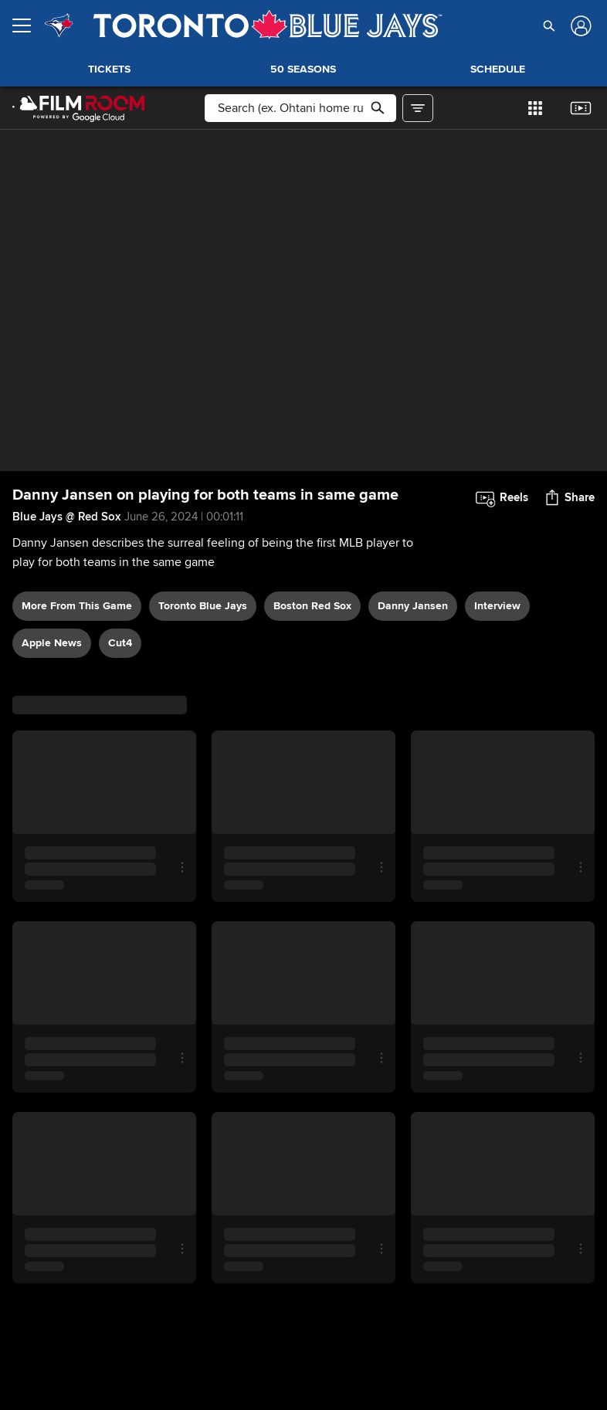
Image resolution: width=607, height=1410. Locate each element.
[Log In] (580, 25)
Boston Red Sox (312, 605)
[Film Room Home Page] (79, 108)
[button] (549, 25)
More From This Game (77, 605)
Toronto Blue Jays (202, 605)
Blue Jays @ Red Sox (66, 517)
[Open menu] (27, 25)
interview (497, 605)
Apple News (52, 642)
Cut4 (120, 642)
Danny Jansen (413, 605)
